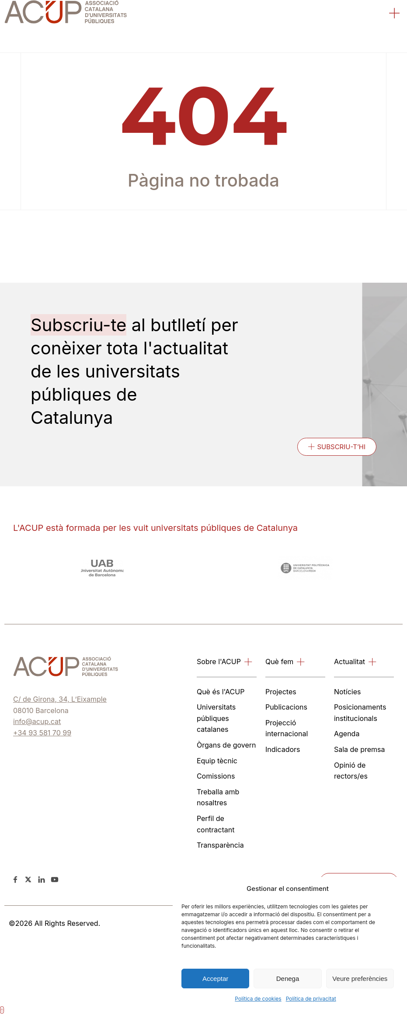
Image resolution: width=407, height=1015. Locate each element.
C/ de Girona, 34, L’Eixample (60, 699)
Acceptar (215, 978)
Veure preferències (359, 978)
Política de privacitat (311, 998)
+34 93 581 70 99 (42, 732)
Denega (287, 978)
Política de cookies (258, 998)
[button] (394, 14)
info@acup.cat (37, 721)
